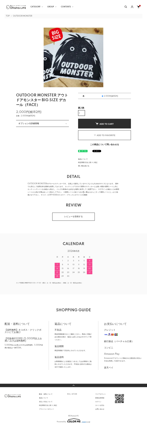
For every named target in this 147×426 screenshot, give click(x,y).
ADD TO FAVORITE (104, 135)
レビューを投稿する (73, 216)
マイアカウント (100, 394)
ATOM (74, 394)
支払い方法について (45, 402)
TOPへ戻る (73, 385)
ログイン (98, 402)
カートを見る (99, 405)
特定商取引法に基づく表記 (87, 162)
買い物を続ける (83, 166)
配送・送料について (45, 394)
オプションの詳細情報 (28, 123)
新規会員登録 (99, 398)
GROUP (50, 7)
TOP (8, 16)
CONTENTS (66, 7)
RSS (68, 394)
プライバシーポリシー (46, 409)
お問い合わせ (99, 409)
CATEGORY (35, 7)
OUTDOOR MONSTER (22, 16)
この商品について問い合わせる (104, 144)
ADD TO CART (104, 123)
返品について (83, 159)
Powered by (73, 420)
